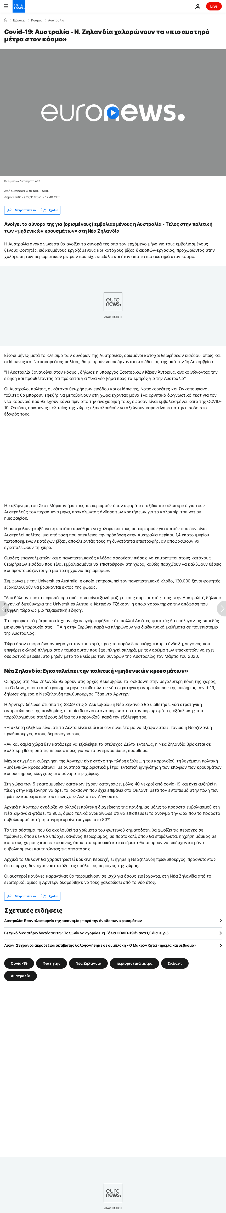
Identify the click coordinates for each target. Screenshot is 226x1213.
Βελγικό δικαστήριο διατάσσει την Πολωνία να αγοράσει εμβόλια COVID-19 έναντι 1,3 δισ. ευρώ (86, 933)
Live (214, 6)
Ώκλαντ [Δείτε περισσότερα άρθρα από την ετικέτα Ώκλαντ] (175, 963)
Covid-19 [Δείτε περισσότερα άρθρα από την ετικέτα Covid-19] (19, 963)
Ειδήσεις (19, 20)
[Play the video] (113, 112)
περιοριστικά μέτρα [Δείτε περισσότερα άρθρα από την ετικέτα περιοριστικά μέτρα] (134, 963)
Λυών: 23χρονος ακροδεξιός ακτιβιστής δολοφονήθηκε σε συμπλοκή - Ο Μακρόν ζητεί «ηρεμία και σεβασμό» (100, 945)
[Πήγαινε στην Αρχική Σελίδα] (19, 6)
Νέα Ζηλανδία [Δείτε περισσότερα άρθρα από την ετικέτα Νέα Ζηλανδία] (88, 963)
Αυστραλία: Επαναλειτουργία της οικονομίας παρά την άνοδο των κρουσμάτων (73, 920)
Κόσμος (36, 20)
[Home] (5, 20)
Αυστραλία (56, 20)
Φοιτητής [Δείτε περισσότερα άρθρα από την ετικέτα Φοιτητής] (51, 963)
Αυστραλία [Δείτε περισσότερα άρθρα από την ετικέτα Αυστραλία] (20, 976)
